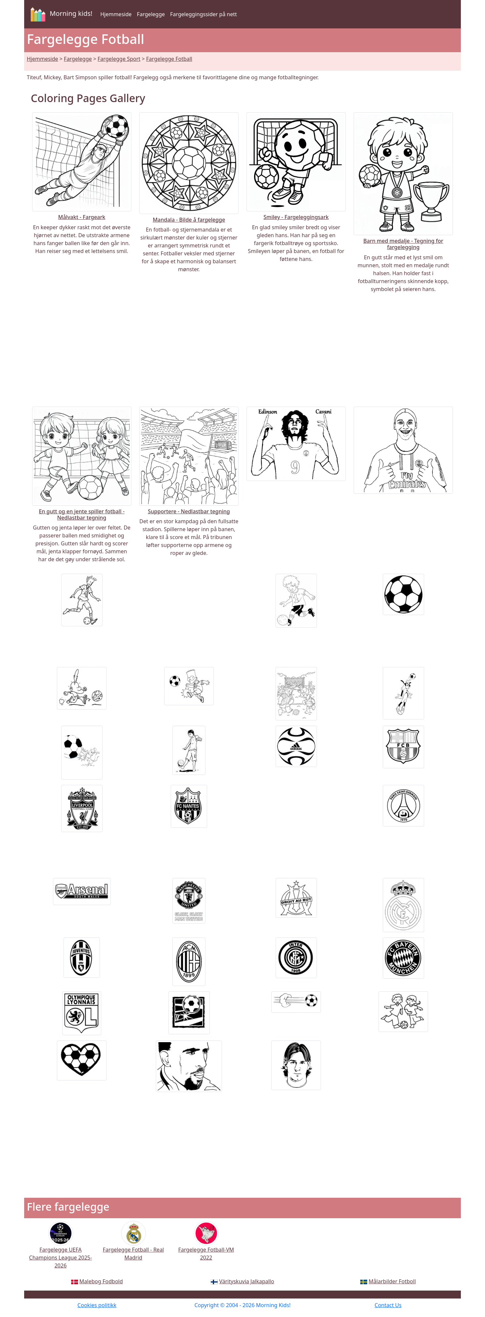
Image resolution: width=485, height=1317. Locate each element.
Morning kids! (60, 14)
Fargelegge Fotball (169, 58)
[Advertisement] (242, 350)
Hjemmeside (116, 14)
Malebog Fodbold (101, 1281)
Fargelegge (151, 14)
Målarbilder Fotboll (392, 1281)
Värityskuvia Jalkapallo (246, 1281)
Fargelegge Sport (119, 58)
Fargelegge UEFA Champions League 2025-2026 (60, 1249)
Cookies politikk (96, 1305)
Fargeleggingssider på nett (203, 14)
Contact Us (388, 1305)
